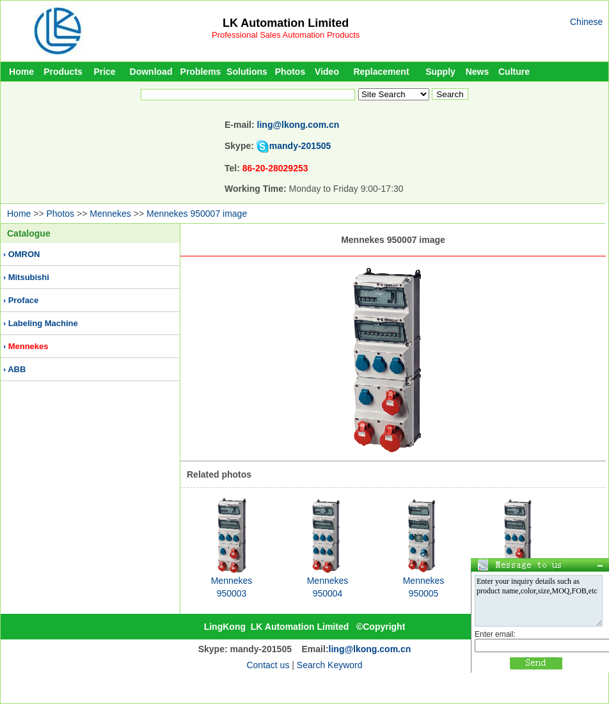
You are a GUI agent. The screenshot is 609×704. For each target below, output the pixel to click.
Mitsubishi (28, 277)
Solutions (246, 71)
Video (327, 71)
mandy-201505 (300, 146)
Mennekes (110, 213)
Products (63, 71)
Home (21, 71)
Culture (514, 71)
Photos (290, 71)
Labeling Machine (43, 323)
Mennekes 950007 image (196, 213)
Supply (440, 71)
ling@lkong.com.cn (298, 125)
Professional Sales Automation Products (286, 35)
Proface (23, 300)
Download (151, 71)
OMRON (24, 254)
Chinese (586, 22)
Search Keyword (330, 665)
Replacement (381, 71)
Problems (200, 71)
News (477, 71)
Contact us (267, 665)
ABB (17, 369)
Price (104, 71)
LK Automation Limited (286, 23)
